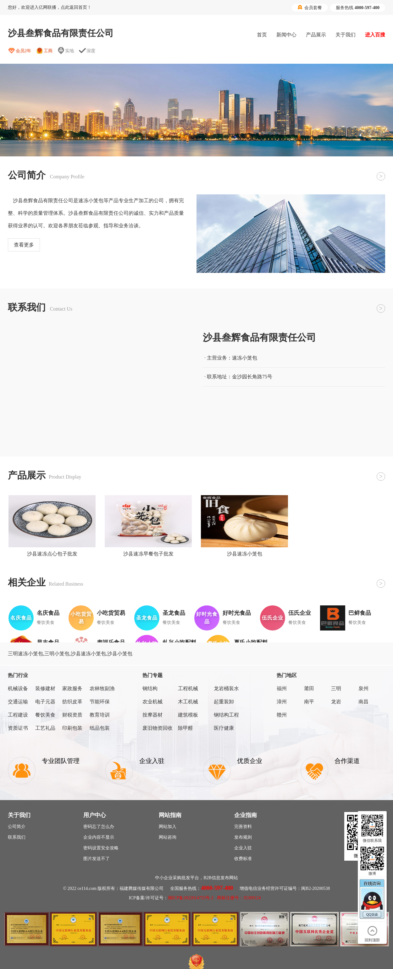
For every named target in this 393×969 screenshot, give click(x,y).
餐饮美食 (45, 714)
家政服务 (72, 688)
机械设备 (18, 688)
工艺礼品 (45, 728)
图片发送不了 (96, 858)
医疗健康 (224, 728)
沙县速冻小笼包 (244, 554)
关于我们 (345, 34)
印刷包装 (72, 728)
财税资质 (72, 714)
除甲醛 (185, 728)
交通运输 (18, 701)
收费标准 (243, 858)
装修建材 (45, 688)
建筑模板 (188, 714)
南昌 (363, 701)
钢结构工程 (226, 714)
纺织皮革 (72, 701)
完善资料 (243, 826)
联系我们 (16, 837)
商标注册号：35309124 (239, 898)
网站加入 (167, 826)
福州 (282, 688)
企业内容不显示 (98, 837)
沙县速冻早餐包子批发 (148, 554)
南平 (309, 701)
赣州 (282, 714)
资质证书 (18, 728)
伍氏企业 (299, 613)
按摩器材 (152, 714)
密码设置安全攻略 (101, 848)
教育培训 (100, 714)
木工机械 (188, 701)
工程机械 (188, 688)
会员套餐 (309, 7)
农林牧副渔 (102, 688)
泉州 (363, 688)
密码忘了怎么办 (98, 826)
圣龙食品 (174, 613)
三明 (336, 688)
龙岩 (336, 701)
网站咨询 (167, 837)
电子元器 (45, 701)
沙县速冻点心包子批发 (52, 554)
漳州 (282, 701)
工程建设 (18, 714)
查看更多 (24, 244)
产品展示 (316, 34)
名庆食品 (48, 613)
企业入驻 (243, 848)
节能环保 (100, 701)
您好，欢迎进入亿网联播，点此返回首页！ (49, 7)
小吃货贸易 (111, 613)
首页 (262, 34)
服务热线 (357, 7)
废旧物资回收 (157, 728)
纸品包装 (100, 728)
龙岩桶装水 (226, 688)
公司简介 (16, 826)
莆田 (309, 688)
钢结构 (150, 688)
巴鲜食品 (359, 613)
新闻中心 (286, 34)
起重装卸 (224, 701)
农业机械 (152, 701)
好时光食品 (237, 613)
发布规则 (243, 837)
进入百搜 (375, 34)
